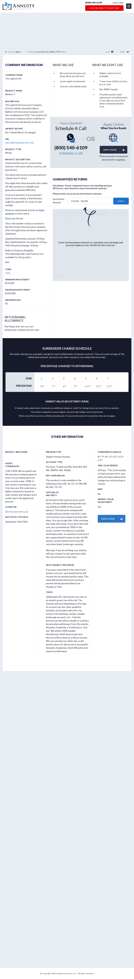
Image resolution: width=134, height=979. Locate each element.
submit (121, 201)
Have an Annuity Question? (104, 8)
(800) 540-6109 (93, 2)
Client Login (118, 2)
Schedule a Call (70, 153)
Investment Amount (58, 201)
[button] (128, 6)
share (124, 52)
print (109, 52)
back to (13, 52)
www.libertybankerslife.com (19, 142)
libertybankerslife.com (16, 511)
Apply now (115, 150)
